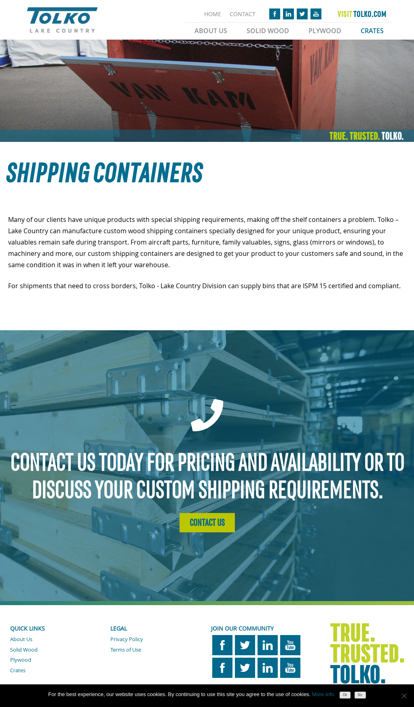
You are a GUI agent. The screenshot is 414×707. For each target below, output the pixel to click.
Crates (372, 30)
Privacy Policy (126, 639)
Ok (345, 695)
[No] (404, 696)
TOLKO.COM (362, 14)
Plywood (324, 30)
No (360, 695)
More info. (324, 694)
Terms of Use (125, 649)
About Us (210, 30)
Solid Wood (268, 30)
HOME (212, 14)
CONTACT (243, 14)
